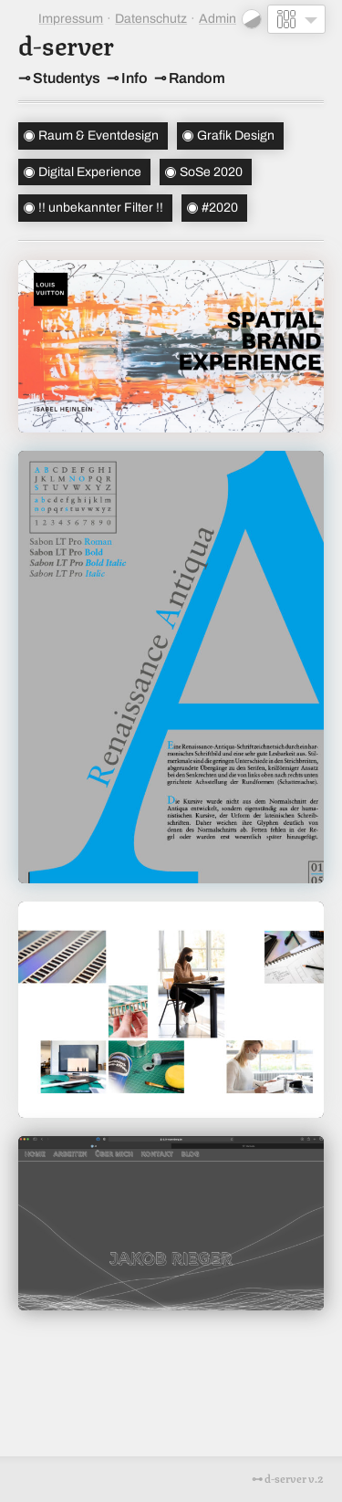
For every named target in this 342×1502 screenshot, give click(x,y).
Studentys (66, 78)
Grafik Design (236, 135)
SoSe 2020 (211, 172)
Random (197, 78)
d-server (66, 43)
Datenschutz (151, 19)
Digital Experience (89, 172)
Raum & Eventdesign (98, 135)
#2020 (220, 207)
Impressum (70, 19)
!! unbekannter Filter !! (100, 207)
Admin (217, 19)
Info (134, 78)
